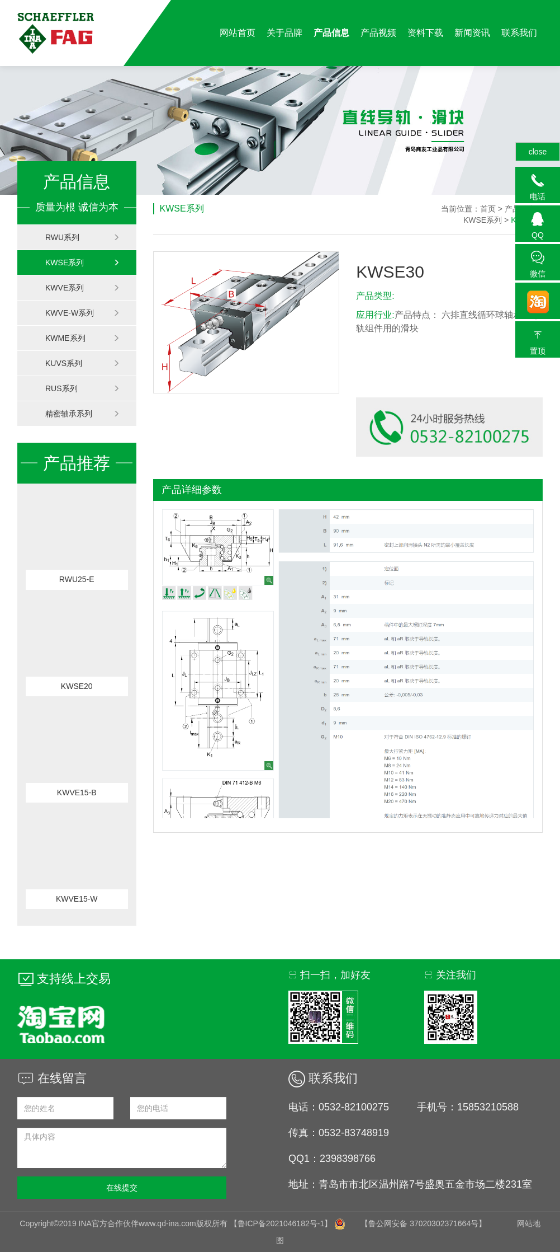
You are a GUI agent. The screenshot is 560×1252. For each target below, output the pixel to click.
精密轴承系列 (82, 413)
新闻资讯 (472, 32)
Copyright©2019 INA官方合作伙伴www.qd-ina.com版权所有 (124, 1223)
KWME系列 (82, 338)
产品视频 (378, 32)
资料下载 (425, 32)
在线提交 (121, 1187)
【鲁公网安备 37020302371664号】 (423, 1223)
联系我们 (519, 32)
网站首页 (237, 32)
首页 (488, 208)
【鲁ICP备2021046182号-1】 (281, 1223)
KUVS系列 (82, 363)
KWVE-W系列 (82, 312)
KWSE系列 (82, 262)
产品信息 (331, 32)
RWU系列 (82, 237)
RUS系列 (82, 388)
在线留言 (52, 1078)
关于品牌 (284, 32)
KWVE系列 (82, 287)
